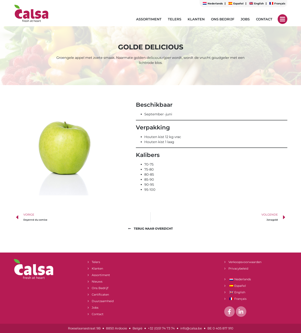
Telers (174, 19)
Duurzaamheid (103, 301)
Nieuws (97, 281)
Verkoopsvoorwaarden (244, 262)
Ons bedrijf (222, 19)
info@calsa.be (191, 328)
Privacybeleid (238, 268)
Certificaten (100, 294)
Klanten (196, 19)
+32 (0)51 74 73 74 (161, 328)
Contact (264, 19)
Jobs (245, 19)
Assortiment (149, 19)
